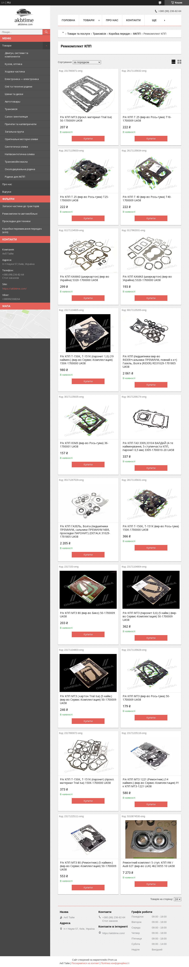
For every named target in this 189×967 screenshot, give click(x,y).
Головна (68, 20)
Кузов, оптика (13, 64)
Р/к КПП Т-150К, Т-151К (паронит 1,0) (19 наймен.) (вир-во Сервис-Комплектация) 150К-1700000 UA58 (87, 360)
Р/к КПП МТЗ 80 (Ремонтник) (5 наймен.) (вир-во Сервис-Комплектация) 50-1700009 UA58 (88, 866)
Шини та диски (14, 94)
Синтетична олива (16, 146)
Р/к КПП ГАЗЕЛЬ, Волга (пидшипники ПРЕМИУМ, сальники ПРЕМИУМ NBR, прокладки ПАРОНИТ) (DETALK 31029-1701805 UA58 (85, 531)
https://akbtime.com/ (14, 288)
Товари (6, 45)
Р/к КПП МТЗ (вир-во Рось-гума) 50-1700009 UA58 (146, 697)
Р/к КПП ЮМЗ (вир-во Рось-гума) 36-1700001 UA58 (84, 444)
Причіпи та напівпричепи (20, 124)
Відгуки (6, 191)
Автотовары (12, 101)
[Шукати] (46, 32)
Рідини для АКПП (15, 176)
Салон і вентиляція (16, 116)
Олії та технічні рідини (18, 86)
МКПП (137, 33)
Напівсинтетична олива (20, 154)
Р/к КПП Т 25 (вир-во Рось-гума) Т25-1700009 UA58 (84, 198)
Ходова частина (15, 71)
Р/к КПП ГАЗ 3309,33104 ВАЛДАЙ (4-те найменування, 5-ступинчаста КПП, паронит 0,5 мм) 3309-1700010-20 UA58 (148, 446)
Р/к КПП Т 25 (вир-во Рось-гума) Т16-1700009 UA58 (147, 118)
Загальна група (14, 131)
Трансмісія (11, 109)
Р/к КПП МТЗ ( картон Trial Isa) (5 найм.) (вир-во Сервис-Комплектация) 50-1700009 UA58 (88, 699)
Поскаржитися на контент (85, 963)
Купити (88, 138)
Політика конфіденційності (115, 963)
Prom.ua (112, 960)
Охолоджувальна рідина (20, 169)
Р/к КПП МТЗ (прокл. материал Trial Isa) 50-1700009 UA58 (86, 118)
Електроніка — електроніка (22, 79)
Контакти (133, 20)
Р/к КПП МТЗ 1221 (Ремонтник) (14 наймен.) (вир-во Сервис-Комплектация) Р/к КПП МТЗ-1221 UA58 (151, 783)
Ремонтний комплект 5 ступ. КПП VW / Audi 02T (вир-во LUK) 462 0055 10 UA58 (149, 864)
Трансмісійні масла (16, 161)
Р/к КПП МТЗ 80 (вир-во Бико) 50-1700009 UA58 (87, 614)
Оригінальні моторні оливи (21, 139)
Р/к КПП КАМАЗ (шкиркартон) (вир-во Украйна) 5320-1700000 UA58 (84, 278)
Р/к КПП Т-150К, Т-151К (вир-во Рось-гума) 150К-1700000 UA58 (151, 528)
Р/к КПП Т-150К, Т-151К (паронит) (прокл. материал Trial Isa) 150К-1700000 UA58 (87, 781)
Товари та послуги (78, 33)
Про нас (7, 184)
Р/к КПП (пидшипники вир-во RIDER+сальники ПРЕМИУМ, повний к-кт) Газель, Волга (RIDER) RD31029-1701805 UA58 (150, 362)
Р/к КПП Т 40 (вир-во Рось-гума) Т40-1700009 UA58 (147, 198)
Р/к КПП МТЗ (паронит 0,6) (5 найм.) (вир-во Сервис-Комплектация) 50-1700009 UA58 (150, 616)
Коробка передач (119, 33)
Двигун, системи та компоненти (16, 54)
